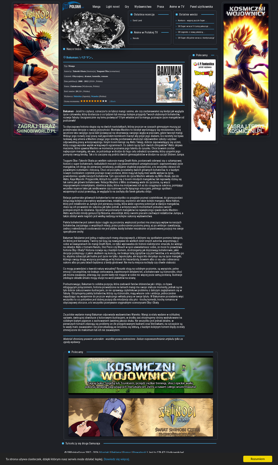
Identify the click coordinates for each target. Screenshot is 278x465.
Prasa (160, 6)
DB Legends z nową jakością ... (191, 32)
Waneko (95, 96)
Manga (96, 6)
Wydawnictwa (142, 6)
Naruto (136, 38)
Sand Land (137, 20)
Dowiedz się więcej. (117, 459)
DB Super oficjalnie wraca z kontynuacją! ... (197, 38)
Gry (127, 6)
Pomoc (127, 452)
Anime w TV (177, 6)
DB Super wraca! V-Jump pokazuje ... (194, 26)
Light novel (113, 6)
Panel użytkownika (201, 6)
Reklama (116, 452)
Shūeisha (78, 96)
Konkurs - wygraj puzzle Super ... (192, 20)
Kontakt (104, 452)
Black (113, 101)
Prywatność (140, 452)
